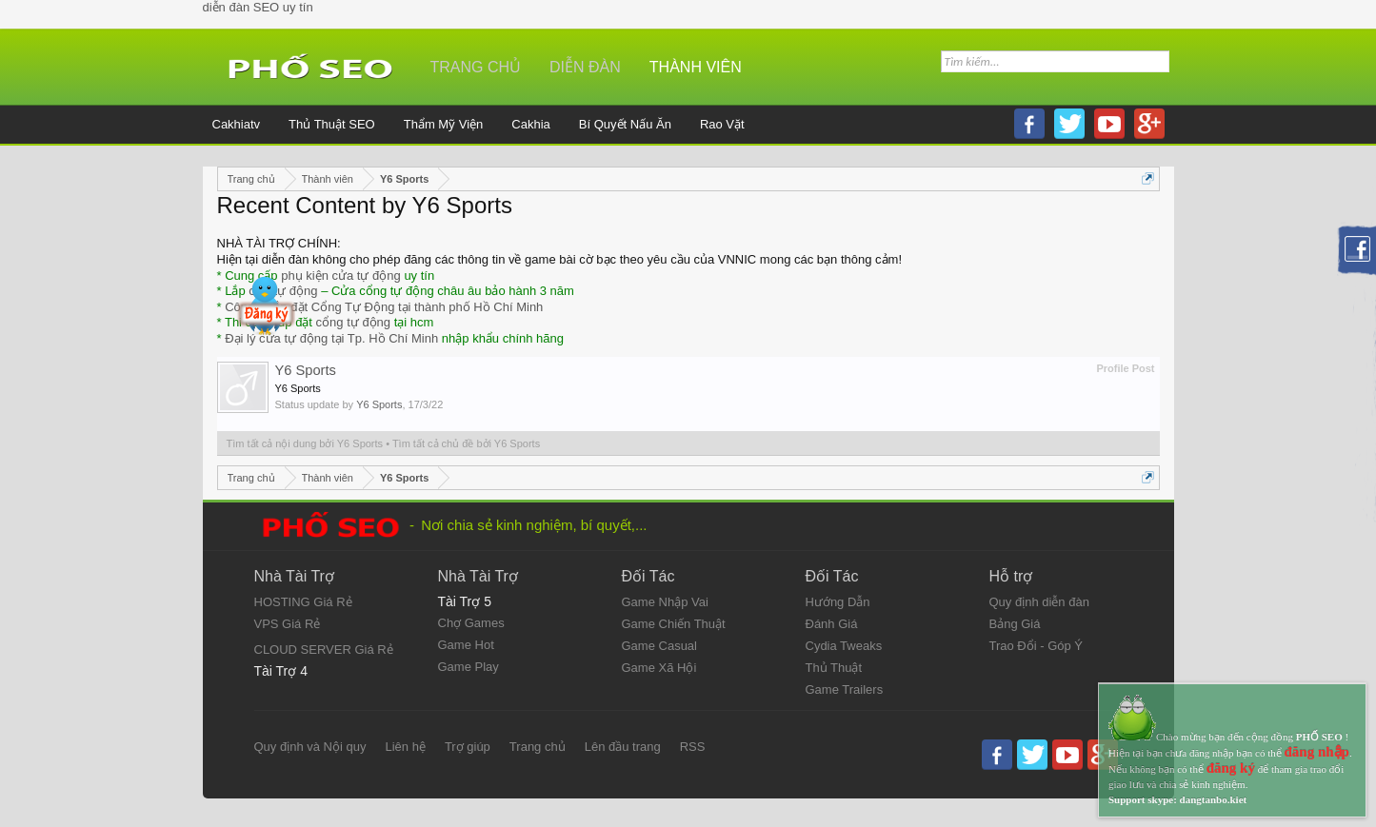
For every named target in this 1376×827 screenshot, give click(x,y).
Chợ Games (471, 623)
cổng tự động (353, 322)
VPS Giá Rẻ (287, 624)
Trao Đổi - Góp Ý (1036, 646)
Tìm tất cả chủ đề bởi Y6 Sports (466, 443)
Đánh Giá (832, 624)
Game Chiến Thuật (674, 624)
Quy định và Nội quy (310, 746)
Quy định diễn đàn (1039, 602)
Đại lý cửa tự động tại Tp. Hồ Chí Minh (331, 338)
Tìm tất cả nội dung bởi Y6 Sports (305, 443)
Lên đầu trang (623, 746)
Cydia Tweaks (844, 646)
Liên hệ (405, 746)
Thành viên (695, 67)
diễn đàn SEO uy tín (258, 7)
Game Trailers (845, 689)
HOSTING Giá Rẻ (303, 602)
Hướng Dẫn (838, 602)
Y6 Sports (305, 370)
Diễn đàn (585, 67)
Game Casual (659, 646)
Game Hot (466, 645)
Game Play (468, 667)
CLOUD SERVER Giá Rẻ (323, 649)
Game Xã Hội (659, 667)
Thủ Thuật (834, 667)
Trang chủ (476, 67)
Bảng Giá (1015, 624)
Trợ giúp (467, 746)
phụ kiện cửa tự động (341, 275)
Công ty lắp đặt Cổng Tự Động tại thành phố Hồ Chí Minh (384, 307)
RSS (693, 746)
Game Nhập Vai (665, 602)
